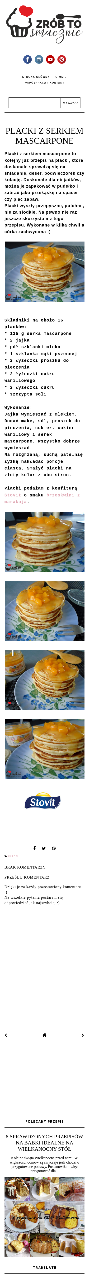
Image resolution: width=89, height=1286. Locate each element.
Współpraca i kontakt (44, 82)
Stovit (13, 495)
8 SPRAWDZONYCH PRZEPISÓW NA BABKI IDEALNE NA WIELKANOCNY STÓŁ (44, 1142)
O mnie (61, 77)
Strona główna (36, 77)
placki (13, 856)
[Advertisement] (44, 1079)
